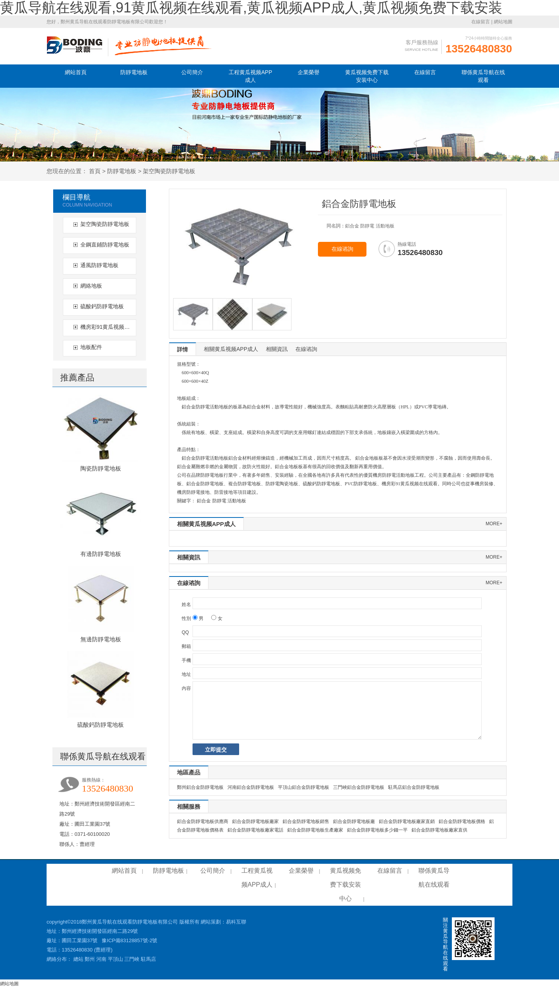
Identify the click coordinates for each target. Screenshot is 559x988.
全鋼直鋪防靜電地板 (104, 244)
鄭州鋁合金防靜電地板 (200, 787)
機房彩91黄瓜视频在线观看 (107, 327)
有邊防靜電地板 (100, 553)
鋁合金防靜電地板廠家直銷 (407, 821)
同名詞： (335, 226)
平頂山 (115, 959)
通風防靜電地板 (99, 265)
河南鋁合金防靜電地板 (250, 787)
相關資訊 (277, 349)
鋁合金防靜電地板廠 (354, 821)
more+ (494, 523)
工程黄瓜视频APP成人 (250, 76)
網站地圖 (503, 21)
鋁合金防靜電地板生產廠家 (315, 830)
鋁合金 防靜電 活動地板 (221, 501)
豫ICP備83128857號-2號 (129, 940)
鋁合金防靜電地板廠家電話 (255, 830)
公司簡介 (192, 72)
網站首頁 (76, 72)
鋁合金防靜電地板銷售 (306, 821)
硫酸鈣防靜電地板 (102, 306)
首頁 (95, 171)
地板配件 (91, 347)
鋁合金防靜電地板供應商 (202, 821)
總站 (78, 959)
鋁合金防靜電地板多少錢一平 (377, 830)
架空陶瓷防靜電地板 (169, 171)
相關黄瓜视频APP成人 (231, 349)
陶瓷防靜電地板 (100, 468)
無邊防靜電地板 (100, 639)
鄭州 (90, 959)
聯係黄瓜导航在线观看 (483, 76)
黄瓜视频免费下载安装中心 (367, 76)
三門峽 (131, 959)
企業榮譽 (308, 72)
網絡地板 (91, 286)
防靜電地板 (134, 72)
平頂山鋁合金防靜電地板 (303, 787)
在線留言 (480, 21)
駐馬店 (148, 959)
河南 (101, 959)
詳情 (182, 349)
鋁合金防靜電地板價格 (462, 821)
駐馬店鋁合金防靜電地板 (413, 787)
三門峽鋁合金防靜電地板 (358, 787)
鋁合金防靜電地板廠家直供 (439, 830)
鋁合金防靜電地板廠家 (255, 821)
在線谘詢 (342, 249)
